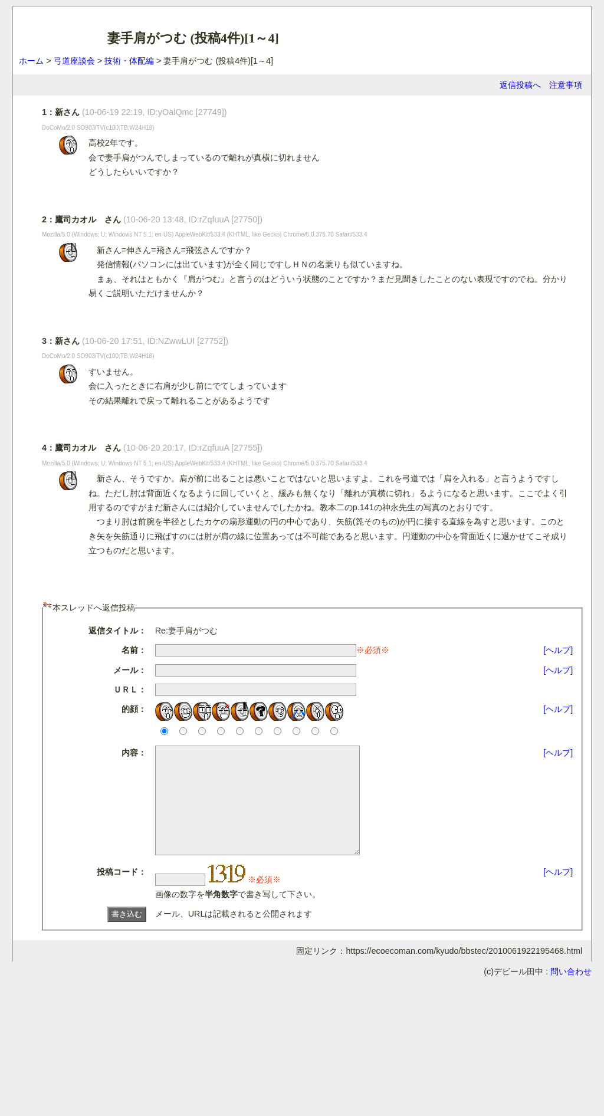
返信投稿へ (520, 85)
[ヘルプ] (558, 650)
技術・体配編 (129, 60)
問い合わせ (571, 992)
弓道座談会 (74, 60)
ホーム (31, 60)
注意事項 (565, 85)
